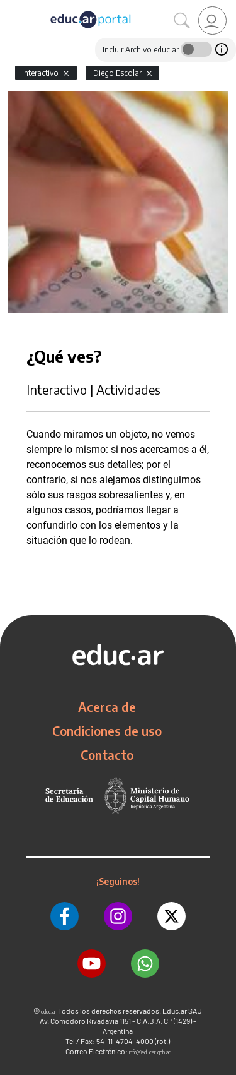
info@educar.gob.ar (150, 1051)
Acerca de (107, 706)
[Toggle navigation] (11, 7)
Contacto (107, 754)
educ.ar (49, 1011)
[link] (212, 20)
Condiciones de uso (107, 730)
